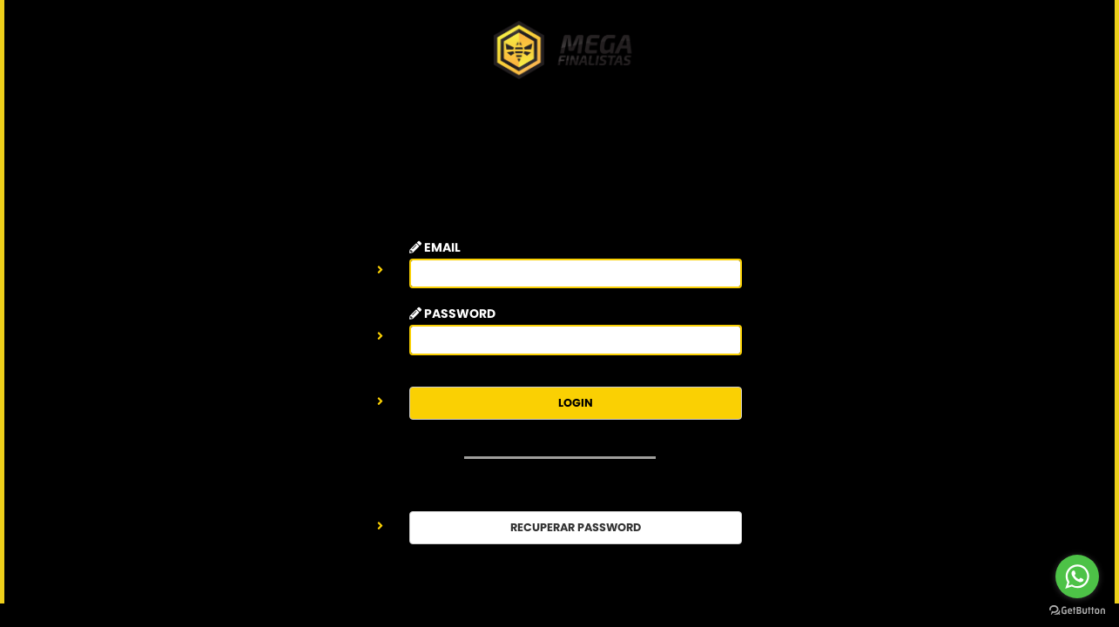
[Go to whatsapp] (1077, 576)
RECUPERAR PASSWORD (575, 527)
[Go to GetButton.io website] (1077, 609)
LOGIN (575, 402)
